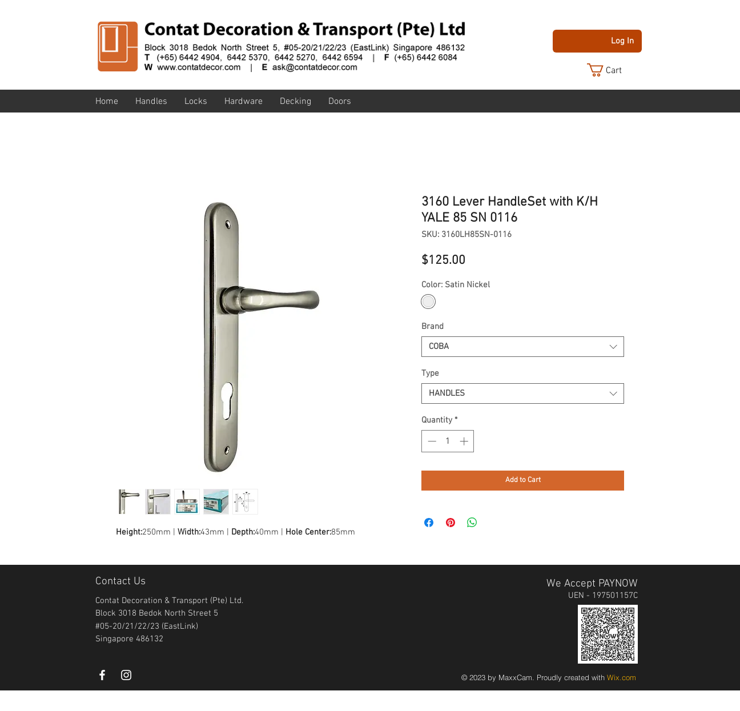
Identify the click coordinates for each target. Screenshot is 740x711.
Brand (432, 327)
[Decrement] (431, 441)
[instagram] (126, 675)
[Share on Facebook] (429, 522)
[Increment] (465, 441)
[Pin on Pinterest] (450, 522)
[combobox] (522, 346)
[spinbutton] (448, 441)
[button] (613, 70)
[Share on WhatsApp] (472, 522)
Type (430, 373)
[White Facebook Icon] (102, 675)
